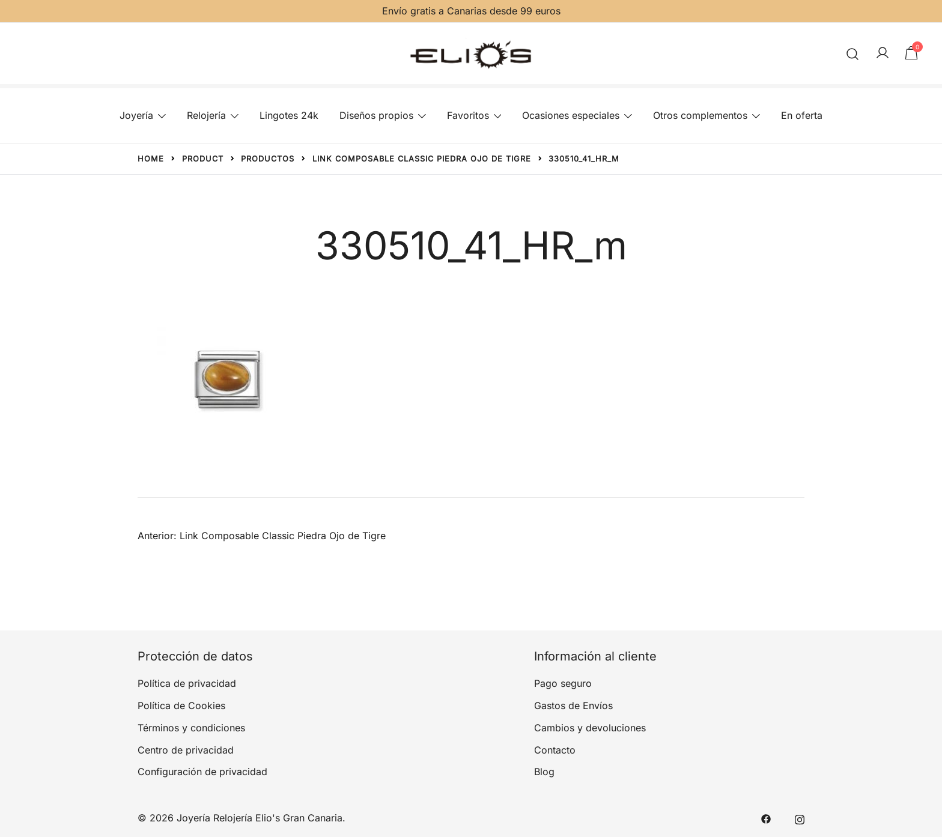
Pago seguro (563, 683)
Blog (544, 772)
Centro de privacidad (186, 750)
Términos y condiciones (191, 728)
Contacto (555, 750)
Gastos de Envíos (573, 706)
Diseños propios (376, 115)
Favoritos (468, 115)
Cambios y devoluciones (590, 728)
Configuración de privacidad (202, 772)
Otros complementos (700, 115)
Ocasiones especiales (570, 115)
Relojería (206, 115)
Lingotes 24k (289, 115)
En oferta (801, 115)
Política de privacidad (187, 683)
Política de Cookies (181, 706)
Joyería (136, 115)
